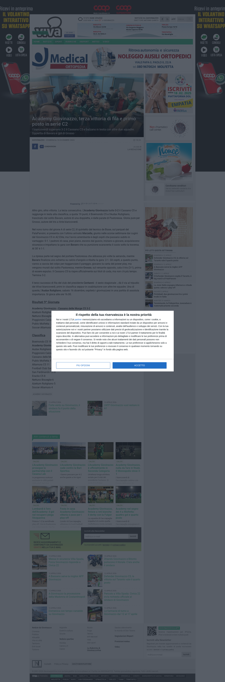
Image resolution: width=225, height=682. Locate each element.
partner (78, 319)
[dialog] (112, 341)
